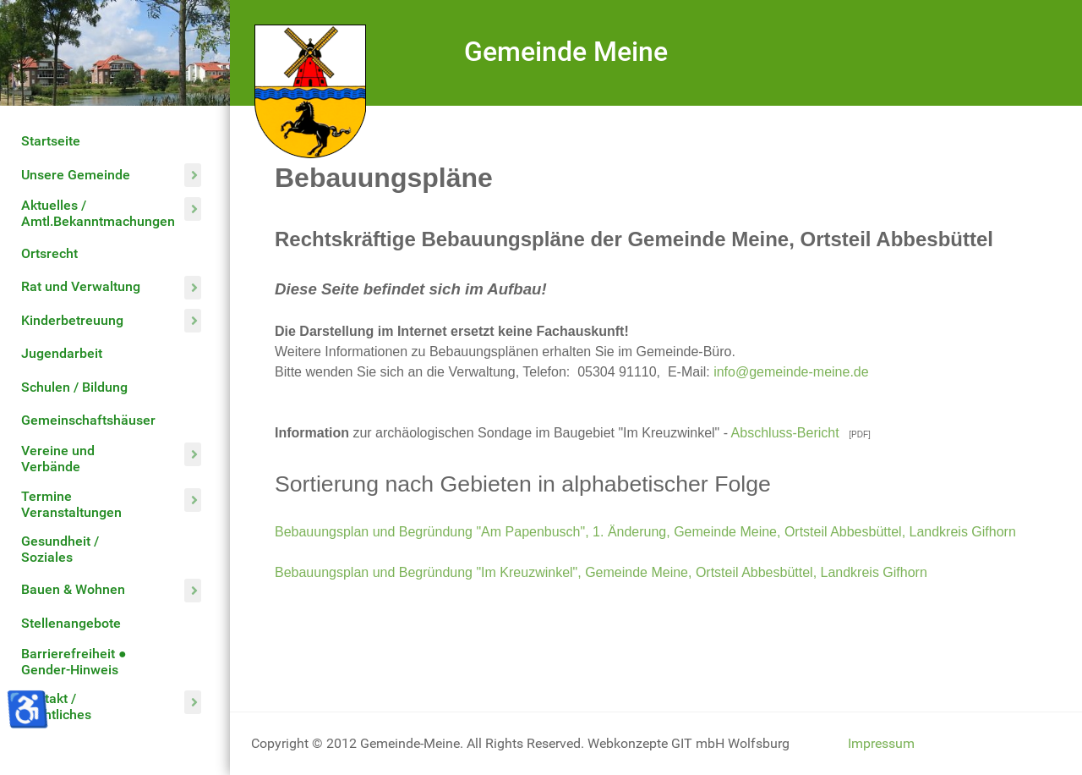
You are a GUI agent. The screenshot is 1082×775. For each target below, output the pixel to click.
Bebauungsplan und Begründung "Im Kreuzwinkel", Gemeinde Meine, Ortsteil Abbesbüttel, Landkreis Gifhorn (601, 572)
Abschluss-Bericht (787, 433)
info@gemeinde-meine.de (790, 372)
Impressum (881, 743)
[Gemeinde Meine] (310, 90)
